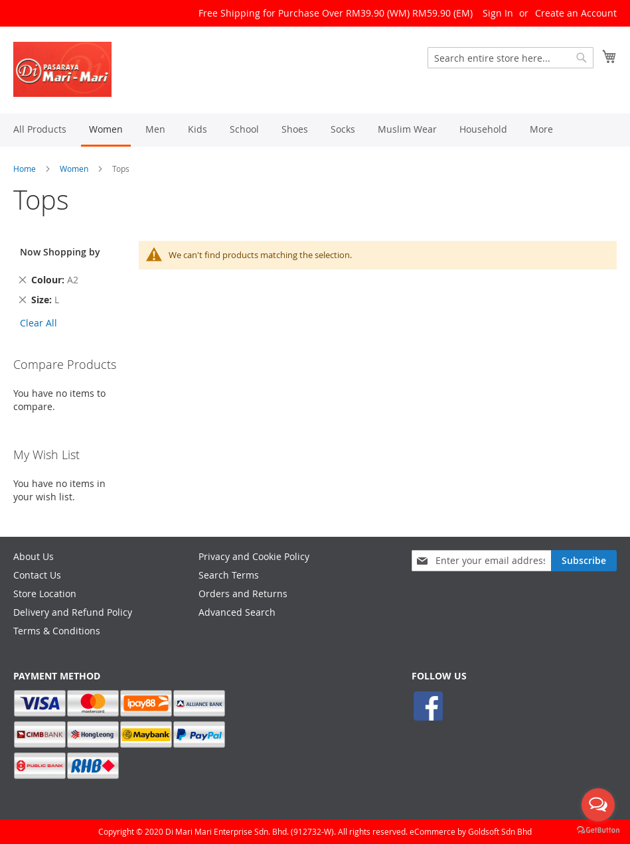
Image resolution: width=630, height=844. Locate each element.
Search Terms (228, 575)
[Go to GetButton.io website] (598, 830)
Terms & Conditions (56, 630)
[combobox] (510, 57)
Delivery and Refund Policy (72, 612)
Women (74, 168)
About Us (33, 556)
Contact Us (37, 575)
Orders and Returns (242, 593)
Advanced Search (237, 612)
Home (24, 168)
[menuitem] (39, 129)
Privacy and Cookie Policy (253, 556)
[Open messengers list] (598, 804)
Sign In (498, 13)
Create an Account (576, 13)
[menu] (315, 130)
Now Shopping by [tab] (60, 252)
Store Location (44, 593)
